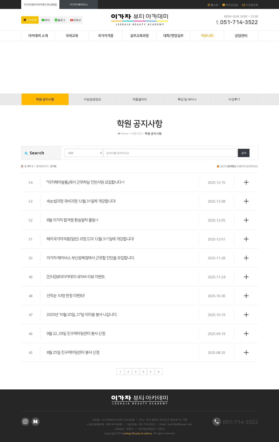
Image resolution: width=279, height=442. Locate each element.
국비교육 (72, 36)
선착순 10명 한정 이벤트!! (67, 295)
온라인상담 (230, 5)
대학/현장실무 (173, 36)
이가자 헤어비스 (79, 4)
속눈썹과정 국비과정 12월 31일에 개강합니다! (83, 201)
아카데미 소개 (38, 36)
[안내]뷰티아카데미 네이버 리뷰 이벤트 (77, 277)
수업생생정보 (92, 99)
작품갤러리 (139, 99)
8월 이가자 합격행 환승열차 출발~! (74, 220)
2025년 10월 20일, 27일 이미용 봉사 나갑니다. (84, 314)
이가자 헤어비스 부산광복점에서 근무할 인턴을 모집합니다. (93, 258)
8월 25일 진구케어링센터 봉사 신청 (75, 352)
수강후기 (234, 99)
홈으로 (213, 5)
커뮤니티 (207, 36)
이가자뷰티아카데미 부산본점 (40, 4)
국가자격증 (105, 36)
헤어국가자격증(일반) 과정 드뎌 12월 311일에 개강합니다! (93, 239)
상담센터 (241, 36)
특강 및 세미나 (187, 99)
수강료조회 (250, 5)
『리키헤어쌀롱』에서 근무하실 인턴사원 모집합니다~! (88, 182)
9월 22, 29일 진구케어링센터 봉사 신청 (78, 333)
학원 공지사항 (45, 99)
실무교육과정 (139, 36)
